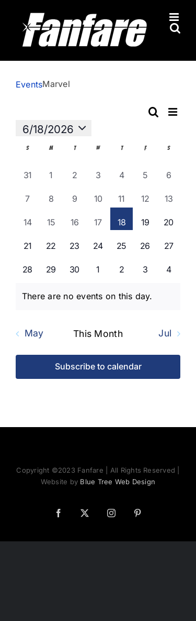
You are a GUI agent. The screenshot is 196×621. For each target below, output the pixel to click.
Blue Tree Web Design (117, 481)
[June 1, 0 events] (51, 171)
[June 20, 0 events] (168, 219)
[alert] (98, 296)
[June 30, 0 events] (74, 266)
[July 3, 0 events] (145, 266)
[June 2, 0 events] (74, 171)
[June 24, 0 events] (98, 242)
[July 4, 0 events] (168, 266)
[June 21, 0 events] (27, 242)
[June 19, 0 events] (145, 219)
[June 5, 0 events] (145, 171)
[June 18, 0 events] (121, 219)
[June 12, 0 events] (145, 195)
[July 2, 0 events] (121, 266)
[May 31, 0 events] (27, 171)
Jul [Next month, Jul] (164, 334)
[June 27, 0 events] (168, 242)
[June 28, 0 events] (27, 266)
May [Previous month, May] (34, 334)
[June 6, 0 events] (168, 171)
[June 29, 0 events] (51, 266)
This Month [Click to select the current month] (98, 334)
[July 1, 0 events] (98, 266)
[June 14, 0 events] (27, 219)
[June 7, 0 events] (27, 195)
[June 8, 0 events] (51, 195)
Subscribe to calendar (98, 367)
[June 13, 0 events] (168, 195)
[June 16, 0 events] (74, 219)
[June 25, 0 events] (121, 242)
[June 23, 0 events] (74, 242)
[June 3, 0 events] (98, 171)
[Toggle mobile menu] (174, 17)
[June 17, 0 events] (98, 219)
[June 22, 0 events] (51, 242)
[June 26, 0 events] (145, 242)
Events (29, 84)
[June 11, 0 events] (121, 195)
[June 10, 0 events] (98, 195)
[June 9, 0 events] (74, 195)
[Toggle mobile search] (175, 28)
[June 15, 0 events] (51, 219)
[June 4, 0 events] (121, 171)
